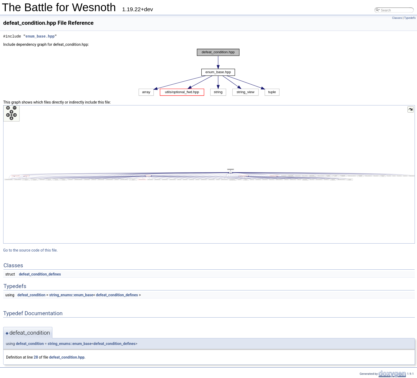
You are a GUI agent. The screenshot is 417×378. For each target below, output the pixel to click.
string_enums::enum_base (71, 295)
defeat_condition (31, 295)
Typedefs (410, 18)
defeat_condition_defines (40, 274)
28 (36, 357)
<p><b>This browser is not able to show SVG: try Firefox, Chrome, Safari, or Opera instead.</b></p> (209, 72)
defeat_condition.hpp (67, 357)
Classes (397, 18)
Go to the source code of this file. (30, 250)
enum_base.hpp (40, 36)
